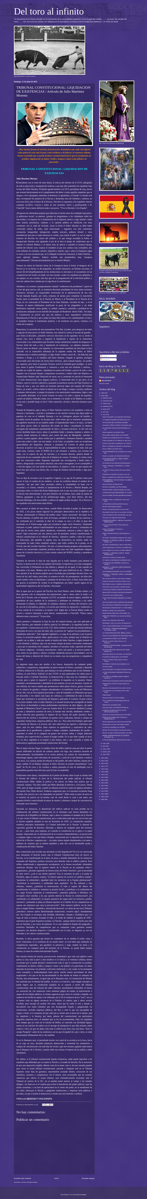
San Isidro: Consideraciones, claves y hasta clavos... (117, 544)
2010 (102, 796)
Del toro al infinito (49, 11)
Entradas (103, 356)
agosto (105, 409)
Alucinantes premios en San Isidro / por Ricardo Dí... (117, 654)
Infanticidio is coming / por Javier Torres (113, 557)
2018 (102, 774)
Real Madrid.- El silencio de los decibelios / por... (116, 664)
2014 (102, 785)
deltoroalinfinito (106, 380)
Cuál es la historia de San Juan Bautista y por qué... (117, 515)
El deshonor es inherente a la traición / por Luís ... (116, 474)
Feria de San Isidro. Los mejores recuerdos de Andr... (117, 669)
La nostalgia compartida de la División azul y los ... (116, 419)
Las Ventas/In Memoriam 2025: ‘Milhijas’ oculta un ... (117, 633)
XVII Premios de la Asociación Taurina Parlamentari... (117, 681)
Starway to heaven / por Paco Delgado (113, 697)
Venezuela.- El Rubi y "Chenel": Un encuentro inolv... (117, 425)
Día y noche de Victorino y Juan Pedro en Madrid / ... (117, 578)
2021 (102, 766)
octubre (105, 403)
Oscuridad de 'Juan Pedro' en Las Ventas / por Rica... (117, 512)
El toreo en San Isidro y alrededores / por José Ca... (117, 443)
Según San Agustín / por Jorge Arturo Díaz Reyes (116, 417)
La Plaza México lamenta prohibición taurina (115, 504)
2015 (102, 782)
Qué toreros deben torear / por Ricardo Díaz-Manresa (117, 602)
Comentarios (105, 359)
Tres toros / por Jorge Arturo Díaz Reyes (114, 517)
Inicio (56, 1178)
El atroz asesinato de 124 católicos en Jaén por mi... (117, 440)
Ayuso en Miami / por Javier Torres (112, 449)
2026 (102, 393)
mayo (104, 743)
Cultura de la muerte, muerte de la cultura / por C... (117, 581)
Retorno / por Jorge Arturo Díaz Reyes (113, 620)
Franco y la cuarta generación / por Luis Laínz (115, 509)
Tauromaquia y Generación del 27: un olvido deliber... (117, 607)
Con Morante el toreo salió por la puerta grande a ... (117, 463)
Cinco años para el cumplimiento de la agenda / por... (117, 605)
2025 (102, 395)
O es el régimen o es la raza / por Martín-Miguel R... (117, 550)
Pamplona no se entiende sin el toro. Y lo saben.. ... (117, 437)
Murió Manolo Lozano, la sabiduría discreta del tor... (117, 584)
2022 (102, 763)
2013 (102, 788)
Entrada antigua (88, 1178)
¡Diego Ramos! (106, 695)
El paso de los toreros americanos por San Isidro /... (117, 714)
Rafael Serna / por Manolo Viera (111, 705)
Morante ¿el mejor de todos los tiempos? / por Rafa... (117, 733)
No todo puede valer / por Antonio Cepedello (115, 422)
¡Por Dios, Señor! (107, 666)
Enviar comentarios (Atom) (29, 1182)
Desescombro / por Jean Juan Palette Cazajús (115, 724)
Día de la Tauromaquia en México (112, 506)
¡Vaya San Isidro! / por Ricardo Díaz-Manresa (115, 707)
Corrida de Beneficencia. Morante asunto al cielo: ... (117, 740)
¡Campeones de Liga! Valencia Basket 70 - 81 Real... (117, 492)
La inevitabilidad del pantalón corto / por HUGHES (116, 571)
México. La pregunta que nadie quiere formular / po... (117, 477)
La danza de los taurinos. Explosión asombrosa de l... (117, 589)
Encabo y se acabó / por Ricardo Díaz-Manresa (116, 456)
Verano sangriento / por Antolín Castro (113, 432)
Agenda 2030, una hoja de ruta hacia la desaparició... (117, 592)
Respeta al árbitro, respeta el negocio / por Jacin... (116, 489)
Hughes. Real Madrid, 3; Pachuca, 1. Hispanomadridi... (113, 529)
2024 (102, 758)
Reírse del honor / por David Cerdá (112, 484)
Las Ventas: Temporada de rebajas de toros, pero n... (117, 537)
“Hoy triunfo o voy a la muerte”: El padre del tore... (116, 587)
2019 (102, 771)
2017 (102, 777)
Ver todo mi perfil (104, 383)
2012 (102, 791)
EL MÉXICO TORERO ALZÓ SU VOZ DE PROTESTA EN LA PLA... (114, 711)
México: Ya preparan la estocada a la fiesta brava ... (117, 446)
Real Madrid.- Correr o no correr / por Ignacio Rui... (117, 623)
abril (104, 746)
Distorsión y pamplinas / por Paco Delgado (114, 487)
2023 (102, 760)
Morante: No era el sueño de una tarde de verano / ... (117, 730)
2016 (102, 780)
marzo (105, 749)
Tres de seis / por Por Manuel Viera (112, 595)
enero (104, 754)
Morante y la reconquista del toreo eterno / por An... (117, 688)
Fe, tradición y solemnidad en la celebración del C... (117, 560)
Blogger (84, 1194)
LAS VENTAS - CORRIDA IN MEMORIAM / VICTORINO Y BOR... (114, 629)
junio (104, 414)
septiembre (106, 406)
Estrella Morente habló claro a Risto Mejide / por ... (116, 613)
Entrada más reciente (22, 1178)
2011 (102, 794)
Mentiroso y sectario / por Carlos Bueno (113, 610)
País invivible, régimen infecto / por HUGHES (115, 435)
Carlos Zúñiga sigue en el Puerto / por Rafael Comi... (117, 547)
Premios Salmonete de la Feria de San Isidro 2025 (116, 721)
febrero (105, 751)
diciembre (106, 398)
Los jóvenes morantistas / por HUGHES (113, 727)
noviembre (106, 401)
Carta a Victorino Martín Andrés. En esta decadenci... (117, 626)
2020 (102, 769)
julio (104, 412)
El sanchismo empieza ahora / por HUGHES (115, 657)
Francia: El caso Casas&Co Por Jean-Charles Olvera (117, 635)
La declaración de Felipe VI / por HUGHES (114, 638)
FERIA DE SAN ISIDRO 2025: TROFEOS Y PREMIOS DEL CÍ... (114, 718)
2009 (102, 799)
